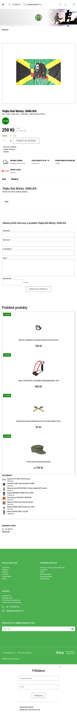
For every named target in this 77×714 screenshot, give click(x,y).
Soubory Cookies (6, 576)
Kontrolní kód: (7, 278)
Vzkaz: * (5, 258)
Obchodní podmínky (45, 574)
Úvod (3, 114)
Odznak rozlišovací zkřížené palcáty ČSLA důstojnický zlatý (38, 421)
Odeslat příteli (38, 289)
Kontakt (42, 572)
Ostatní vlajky (24, 114)
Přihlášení (38, 695)
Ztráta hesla (5, 574)
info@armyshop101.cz (34, 4)
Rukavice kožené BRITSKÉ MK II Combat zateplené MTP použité (27, 488)
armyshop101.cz (11, 653)
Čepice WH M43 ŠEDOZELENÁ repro (38, 462)
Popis (4, 179)
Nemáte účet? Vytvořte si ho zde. (30, 710)
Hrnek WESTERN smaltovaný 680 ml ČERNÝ (21, 483)
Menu (6, 30)
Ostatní (8, 114)
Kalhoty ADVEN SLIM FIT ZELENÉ (17, 511)
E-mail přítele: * (7, 249)
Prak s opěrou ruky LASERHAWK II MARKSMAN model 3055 (38, 381)
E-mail (3, 628)
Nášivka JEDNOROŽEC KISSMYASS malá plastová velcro (38, 340)
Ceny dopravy (43, 570)
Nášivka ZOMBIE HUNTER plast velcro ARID (20, 507)
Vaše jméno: (6, 231)
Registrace (5, 572)
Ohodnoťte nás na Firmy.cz (11, 659)
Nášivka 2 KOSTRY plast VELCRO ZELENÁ (20, 502)
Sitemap (4, 579)
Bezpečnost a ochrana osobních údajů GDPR (52, 567)
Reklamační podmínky (46, 576)
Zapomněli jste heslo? (27, 707)
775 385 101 (16, 4)
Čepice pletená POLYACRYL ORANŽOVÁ (19, 497)
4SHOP (73, 653)
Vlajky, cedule (15, 114)
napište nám (6, 531)
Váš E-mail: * (7, 240)
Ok (72, 628)
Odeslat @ (14, 179)
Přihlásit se (5, 570)
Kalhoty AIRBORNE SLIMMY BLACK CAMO (20, 493)
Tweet (6, 201)
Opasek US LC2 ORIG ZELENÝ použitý (18, 479)
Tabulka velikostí (44, 579)
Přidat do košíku (26, 140)
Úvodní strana (6, 567)
